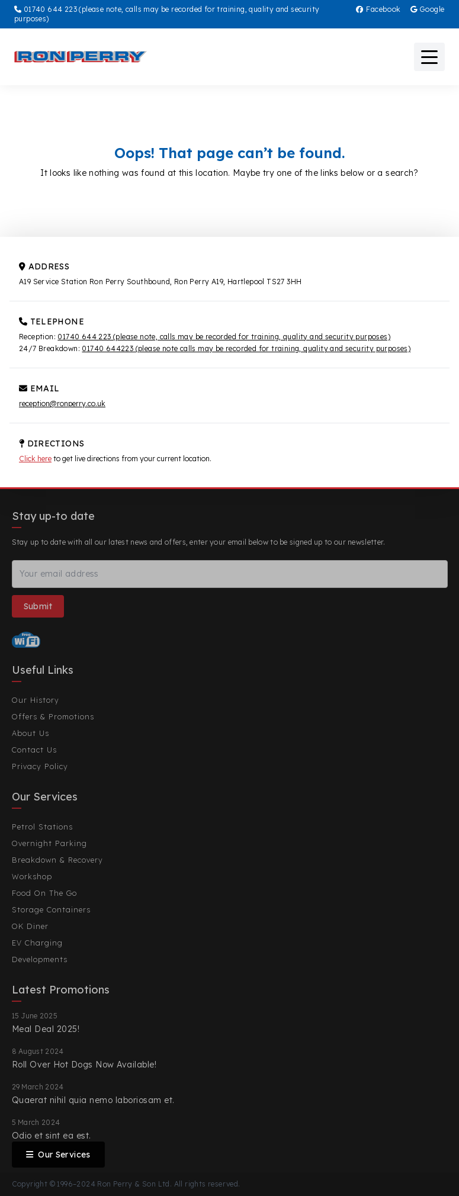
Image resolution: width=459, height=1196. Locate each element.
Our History (35, 700)
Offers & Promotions (53, 716)
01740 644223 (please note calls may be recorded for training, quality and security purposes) (246, 348)
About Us (30, 733)
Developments (40, 959)
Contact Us (34, 749)
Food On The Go (44, 893)
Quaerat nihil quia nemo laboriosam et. (93, 1100)
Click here (35, 458)
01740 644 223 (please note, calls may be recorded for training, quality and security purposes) (223, 336)
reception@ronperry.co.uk (62, 403)
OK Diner (30, 926)
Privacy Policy (40, 766)
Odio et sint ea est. (51, 1135)
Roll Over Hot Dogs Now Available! (84, 1064)
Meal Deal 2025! (46, 1029)
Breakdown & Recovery (57, 859)
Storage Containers (51, 909)
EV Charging (37, 942)
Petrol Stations (42, 826)
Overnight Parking (49, 843)
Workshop (32, 876)
